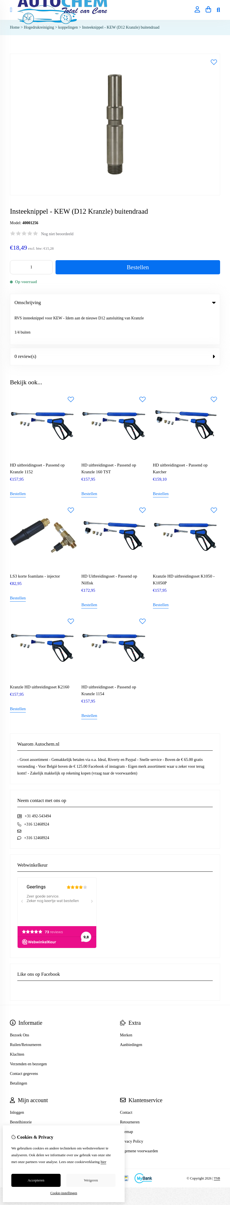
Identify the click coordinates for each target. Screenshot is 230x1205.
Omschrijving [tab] (115, 302)
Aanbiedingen (131, 1011)
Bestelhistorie (21, 1089)
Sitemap (126, 1098)
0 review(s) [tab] (115, 323)
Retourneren (130, 1089)
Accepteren (35, 1180)
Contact (126, 1079)
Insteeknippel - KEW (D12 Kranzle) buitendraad (120, 27)
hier (103, 1162)
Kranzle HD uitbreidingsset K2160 (39, 653)
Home (15, 27)
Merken (126, 1002)
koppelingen (68, 27)
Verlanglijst (19, 1098)
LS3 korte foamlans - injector (35, 542)
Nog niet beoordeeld (57, 234)
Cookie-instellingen (63, 1193)
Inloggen (17, 1079)
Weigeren (91, 1180)
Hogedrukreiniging (39, 27)
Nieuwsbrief (19, 1108)
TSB (217, 1145)
